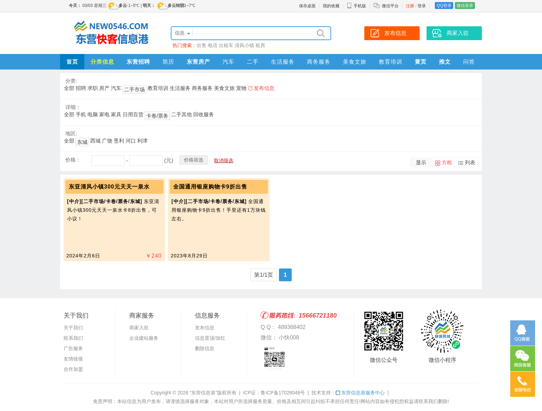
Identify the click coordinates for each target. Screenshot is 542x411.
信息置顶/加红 (210, 338)
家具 (116, 114)
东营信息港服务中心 (360, 392)
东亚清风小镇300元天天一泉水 (109, 187)
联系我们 (73, 338)
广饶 (107, 141)
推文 (445, 62)
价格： (73, 160)
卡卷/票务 (157, 116)
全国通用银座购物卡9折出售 (210, 187)
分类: (71, 81)
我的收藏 (331, 5)
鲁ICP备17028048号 (283, 392)
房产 (104, 88)
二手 (253, 62)
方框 (447, 162)
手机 (81, 114)
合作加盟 (73, 369)
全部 (69, 88)
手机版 (356, 5)
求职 (92, 88)
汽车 (228, 62)
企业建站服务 (143, 338)
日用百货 (133, 114)
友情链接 (73, 359)
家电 (104, 114)
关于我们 (73, 327)
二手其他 (181, 114)
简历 (168, 62)
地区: (71, 133)
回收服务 (203, 114)
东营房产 (198, 62)
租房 (260, 45)
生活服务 (283, 62)
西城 (95, 141)
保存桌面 (307, 5)
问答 (469, 62)
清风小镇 (244, 45)
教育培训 (390, 62)
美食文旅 (354, 62)
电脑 (92, 114)
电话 (212, 45)
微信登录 (465, 5)
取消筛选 (223, 160)
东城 (82, 142)
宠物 (241, 88)
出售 (201, 45)
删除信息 (204, 348)
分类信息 (102, 62)
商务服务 (318, 62)
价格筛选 (193, 160)
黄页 (421, 62)
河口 (130, 141)
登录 (422, 5)
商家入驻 (139, 327)
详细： (73, 107)
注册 (410, 5)
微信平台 (390, 5)
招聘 (81, 88)
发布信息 (264, 88)
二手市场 (134, 89)
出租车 (226, 45)
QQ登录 (444, 5)
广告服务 (73, 348)
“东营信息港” (203, 392)
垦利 (119, 141)
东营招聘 (138, 62)
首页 (72, 62)
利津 (142, 141)
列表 (470, 162)
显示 (421, 162)
